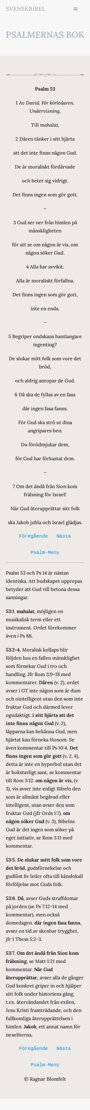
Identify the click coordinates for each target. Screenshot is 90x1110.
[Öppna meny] (75, 9)
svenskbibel (25, 8)
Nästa (64, 536)
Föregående (33, 536)
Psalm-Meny (45, 552)
